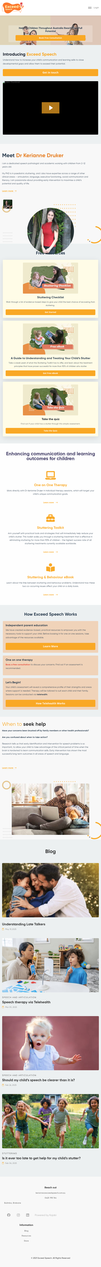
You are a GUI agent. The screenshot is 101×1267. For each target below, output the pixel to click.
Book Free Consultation (50, 38)
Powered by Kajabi (45, 1215)
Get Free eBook (50, 373)
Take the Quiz (50, 430)
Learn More (50, 646)
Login (96, 8)
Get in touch (50, 72)
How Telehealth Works (50, 703)
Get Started (50, 312)
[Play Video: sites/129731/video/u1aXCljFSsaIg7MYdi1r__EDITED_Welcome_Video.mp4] (50, 107)
